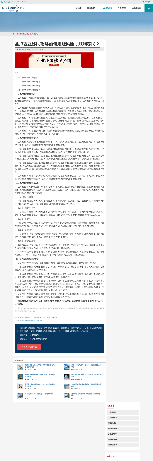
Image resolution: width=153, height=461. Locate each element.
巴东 (91, 457)
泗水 (120, 455)
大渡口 (115, 452)
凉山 (59, 457)
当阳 (42, 455)
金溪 (87, 457)
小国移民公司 (18, 34)
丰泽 (128, 457)
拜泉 (67, 455)
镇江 (132, 457)
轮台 (133, 455)
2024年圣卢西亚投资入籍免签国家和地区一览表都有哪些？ (124, 128)
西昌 (33, 457)
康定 (71, 455)
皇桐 (1, 455)
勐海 (106, 457)
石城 (120, 452)
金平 (63, 455)
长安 (59, 455)
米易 (67, 457)
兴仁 (38, 455)
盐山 (124, 452)
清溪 (110, 452)
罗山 (42, 452)
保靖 (51, 455)
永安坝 (16, 457)
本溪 (9, 455)
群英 (150, 455)
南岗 (21, 457)
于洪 (78, 452)
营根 (5, 455)
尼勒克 (69, 452)
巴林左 (129, 455)
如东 (79, 457)
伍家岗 (47, 455)
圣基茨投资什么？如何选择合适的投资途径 (39, 394)
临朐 (63, 457)
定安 (29, 457)
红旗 (30, 455)
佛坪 (84, 455)
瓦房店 (60, 452)
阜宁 (96, 455)
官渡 (145, 452)
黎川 (94, 452)
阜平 (51, 452)
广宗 (25, 457)
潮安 (149, 452)
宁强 (146, 455)
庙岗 (136, 452)
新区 (86, 452)
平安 (13, 455)
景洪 (18, 452)
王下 (55, 455)
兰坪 (118, 457)
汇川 (45, 457)
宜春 (75, 457)
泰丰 (38, 452)
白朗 (10, 452)
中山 (46, 452)
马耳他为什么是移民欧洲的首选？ (122, 147)
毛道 (37, 457)
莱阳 (14, 452)
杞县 (22, 452)
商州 (26, 455)
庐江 (34, 452)
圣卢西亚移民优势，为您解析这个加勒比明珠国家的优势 (38, 317)
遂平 (132, 452)
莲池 (64, 452)
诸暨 (138, 455)
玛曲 (92, 455)
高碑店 (123, 457)
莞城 (83, 457)
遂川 (26, 452)
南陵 (34, 455)
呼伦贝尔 (101, 457)
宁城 (55, 457)
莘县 (110, 457)
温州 (98, 452)
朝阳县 (141, 452)
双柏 (90, 452)
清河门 (50, 457)
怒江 (95, 457)
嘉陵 (104, 455)
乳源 (114, 457)
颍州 (124, 455)
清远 (102, 452)
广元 (128, 452)
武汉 (71, 457)
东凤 (82, 452)
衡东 (41, 457)
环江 (30, 452)
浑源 (17, 455)
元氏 (106, 452)
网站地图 (146, 2)
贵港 (116, 455)
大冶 (75, 455)
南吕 (74, 452)
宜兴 (112, 455)
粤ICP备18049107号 (96, 442)
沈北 (80, 455)
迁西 (22, 455)
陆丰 (136, 457)
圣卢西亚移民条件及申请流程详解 (31, 320)
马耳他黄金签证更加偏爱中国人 (121, 119)
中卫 (55, 452)
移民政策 (28, 34)
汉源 (88, 455)
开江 (100, 455)
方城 (108, 455)
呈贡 (142, 455)
